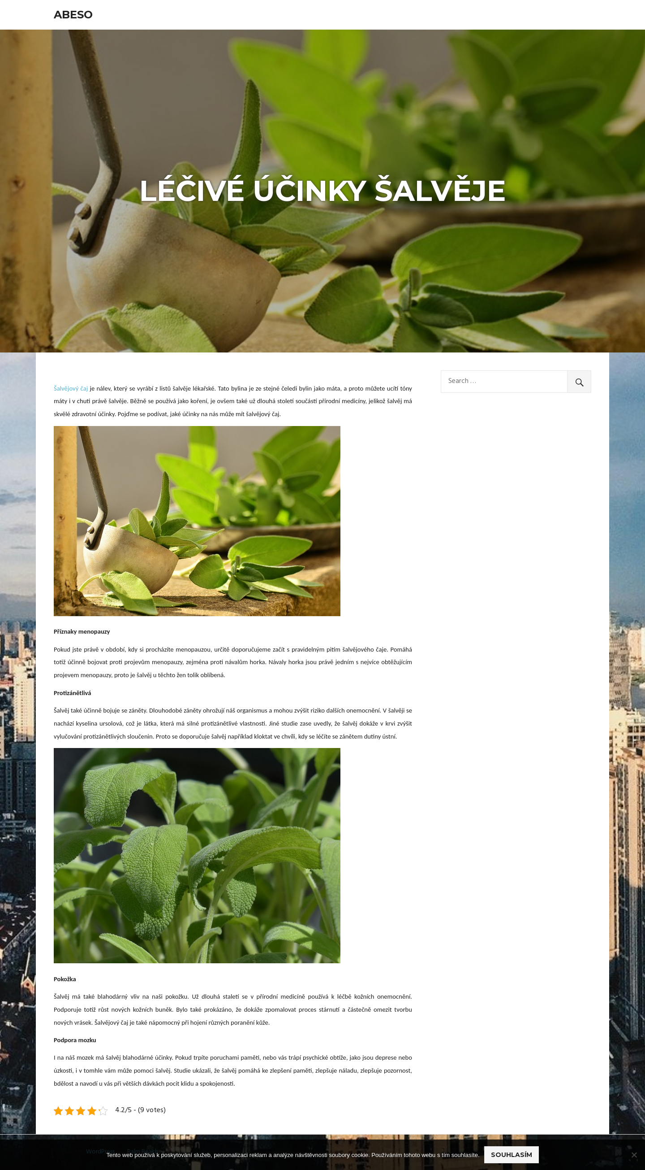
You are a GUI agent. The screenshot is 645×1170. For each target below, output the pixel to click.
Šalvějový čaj (71, 388)
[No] (633, 1154)
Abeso (73, 14)
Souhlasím (511, 1155)
